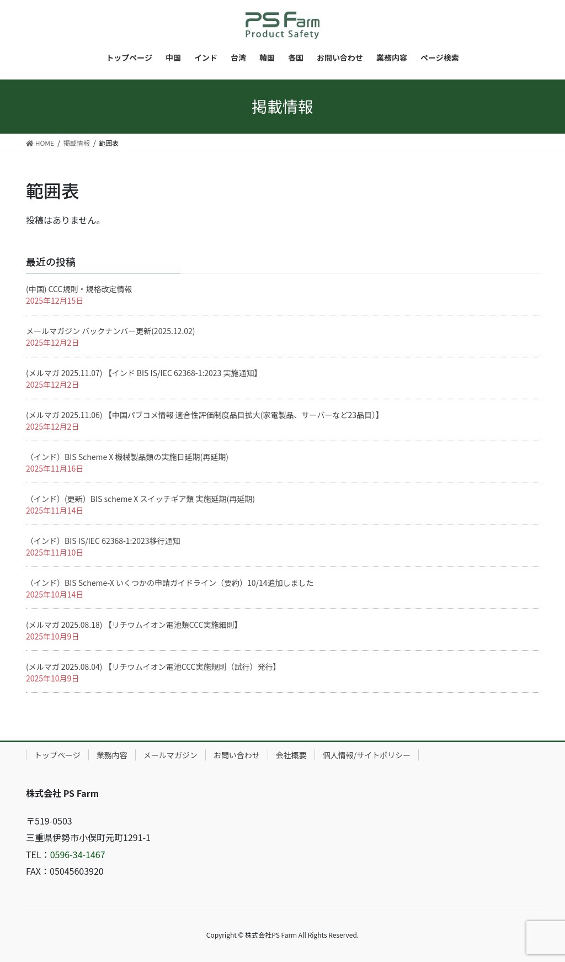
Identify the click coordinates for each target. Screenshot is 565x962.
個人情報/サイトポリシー (367, 754)
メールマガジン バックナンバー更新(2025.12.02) (110, 330)
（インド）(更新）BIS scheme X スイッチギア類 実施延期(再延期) (140, 498)
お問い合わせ (237, 754)
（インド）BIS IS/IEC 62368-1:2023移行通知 (103, 540)
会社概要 (291, 754)
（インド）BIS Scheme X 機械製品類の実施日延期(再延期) (127, 456)
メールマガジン (170, 754)
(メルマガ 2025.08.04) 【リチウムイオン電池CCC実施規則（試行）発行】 (153, 666)
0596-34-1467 (77, 854)
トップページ (57, 754)
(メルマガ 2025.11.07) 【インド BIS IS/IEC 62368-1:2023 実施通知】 (144, 372)
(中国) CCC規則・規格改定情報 (79, 288)
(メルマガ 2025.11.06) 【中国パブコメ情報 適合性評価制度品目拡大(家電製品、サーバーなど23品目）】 (204, 414)
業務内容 (112, 754)
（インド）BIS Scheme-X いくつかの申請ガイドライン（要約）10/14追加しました (169, 582)
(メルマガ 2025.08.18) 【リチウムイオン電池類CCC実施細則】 (134, 624)
